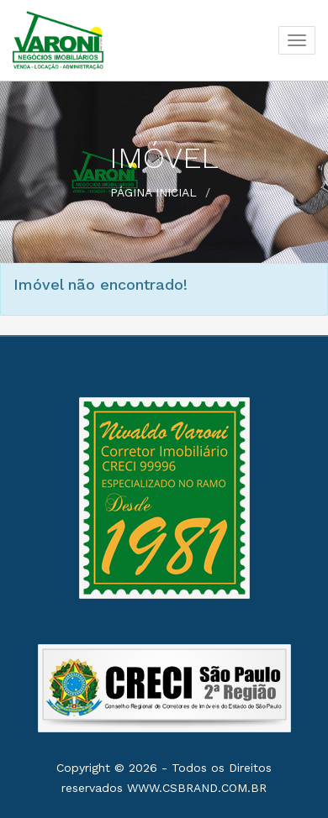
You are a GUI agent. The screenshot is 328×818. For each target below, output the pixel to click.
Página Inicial (153, 192)
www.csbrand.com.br (197, 787)
